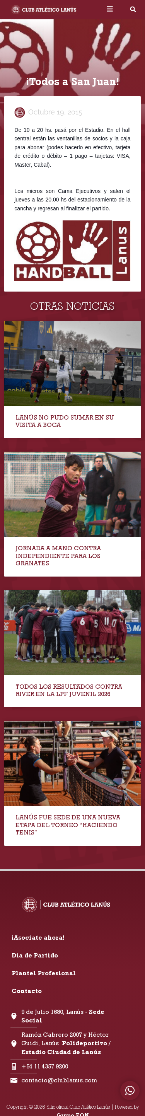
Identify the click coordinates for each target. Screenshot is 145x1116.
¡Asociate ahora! (38, 937)
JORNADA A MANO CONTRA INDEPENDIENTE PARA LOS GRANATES (58, 555)
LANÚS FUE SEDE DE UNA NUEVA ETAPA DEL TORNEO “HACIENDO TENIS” (67, 825)
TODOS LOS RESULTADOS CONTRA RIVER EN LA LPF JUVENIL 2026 (68, 690)
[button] (133, 9)
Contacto (27, 991)
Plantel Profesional (44, 973)
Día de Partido (35, 955)
